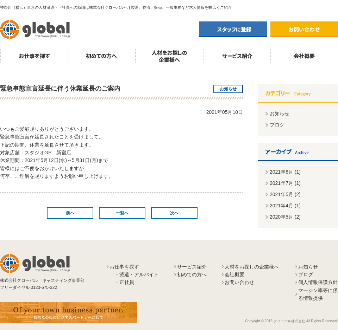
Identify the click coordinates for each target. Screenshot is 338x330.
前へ (70, 213)
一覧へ (122, 213)
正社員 (126, 282)
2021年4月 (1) (285, 205)
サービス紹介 (236, 56)
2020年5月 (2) (285, 217)
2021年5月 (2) (285, 194)
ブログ (277, 125)
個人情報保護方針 (318, 282)
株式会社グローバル (35, 29)
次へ (174, 213)
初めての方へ (101, 56)
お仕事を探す (34, 56)
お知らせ (279, 113)
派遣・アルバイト (139, 274)
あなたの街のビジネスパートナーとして (68, 312)
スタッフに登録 (233, 29)
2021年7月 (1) (285, 183)
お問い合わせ (304, 29)
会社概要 (234, 274)
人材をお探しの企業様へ (169, 56)
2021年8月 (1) (285, 172)
